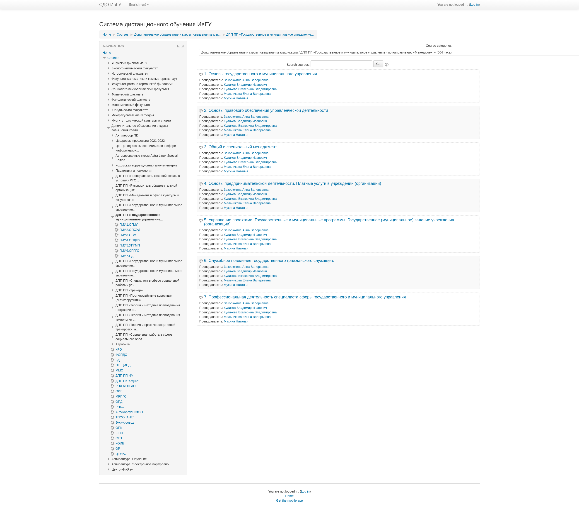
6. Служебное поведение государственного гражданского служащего (269, 261)
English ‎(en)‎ (139, 4)
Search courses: (299, 64)
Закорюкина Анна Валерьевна (246, 80)
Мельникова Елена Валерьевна (247, 93)
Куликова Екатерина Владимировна (250, 89)
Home (107, 52)
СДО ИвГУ (110, 4)
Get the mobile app (289, 500)
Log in (474, 4)
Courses (113, 58)
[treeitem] (143, 52)
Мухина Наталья (236, 98)
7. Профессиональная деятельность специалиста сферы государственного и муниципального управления (305, 297)
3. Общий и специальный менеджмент (240, 147)
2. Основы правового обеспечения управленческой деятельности (266, 110)
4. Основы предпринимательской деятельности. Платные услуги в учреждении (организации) (292, 183)
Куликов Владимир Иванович (245, 84)
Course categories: (439, 45)
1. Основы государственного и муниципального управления (260, 74)
